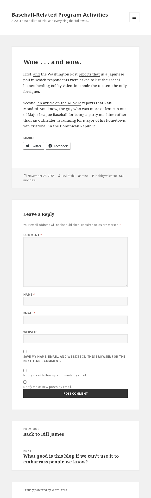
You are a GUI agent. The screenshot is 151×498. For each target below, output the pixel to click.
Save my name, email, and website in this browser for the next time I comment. (74, 359)
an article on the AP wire (59, 102)
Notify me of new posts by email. (47, 387)
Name (29, 295)
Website (30, 332)
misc (85, 176)
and (36, 74)
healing (43, 85)
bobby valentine (106, 176)
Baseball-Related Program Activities (60, 14)
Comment (32, 235)
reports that (89, 74)
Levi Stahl (68, 176)
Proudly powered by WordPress (45, 490)
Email (29, 313)
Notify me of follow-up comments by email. (55, 375)
